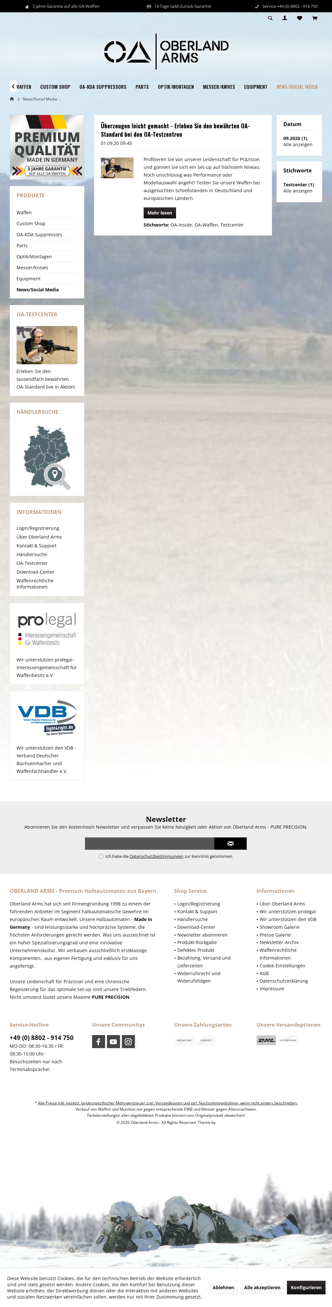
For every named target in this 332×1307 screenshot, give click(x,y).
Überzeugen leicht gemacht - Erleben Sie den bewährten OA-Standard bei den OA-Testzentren (175, 130)
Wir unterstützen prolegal (288, 911)
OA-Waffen (206, 225)
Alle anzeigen (298, 144)
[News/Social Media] (297, 86)
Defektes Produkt (195, 950)
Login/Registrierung (38, 528)
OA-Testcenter (32, 563)
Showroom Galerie (280, 927)
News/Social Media (38, 289)
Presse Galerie (275, 935)
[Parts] (142, 86)
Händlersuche (32, 554)
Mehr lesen (160, 213)
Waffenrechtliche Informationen (35, 584)
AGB (264, 973)
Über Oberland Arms (39, 537)
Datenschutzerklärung (284, 981)
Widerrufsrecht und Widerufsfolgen (198, 977)
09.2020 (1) (295, 138)
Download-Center (35, 572)
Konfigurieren (306, 1287)
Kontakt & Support (36, 546)
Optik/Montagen (34, 256)
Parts (22, 245)
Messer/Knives (32, 267)
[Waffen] (23, 86)
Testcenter (231, 225)
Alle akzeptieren (262, 1287)
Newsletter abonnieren (202, 935)
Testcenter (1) (298, 184)
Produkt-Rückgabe (197, 942)
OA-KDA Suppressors (39, 234)
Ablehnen (223, 1287)
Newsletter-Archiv (279, 942)
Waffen (24, 212)
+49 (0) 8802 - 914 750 (42, 1037)
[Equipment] (256, 86)
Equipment (29, 278)
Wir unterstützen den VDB (288, 919)
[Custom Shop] (55, 86)
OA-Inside (181, 225)
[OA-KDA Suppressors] (103, 86)
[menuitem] (314, 18)
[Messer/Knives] (219, 86)
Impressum (272, 989)
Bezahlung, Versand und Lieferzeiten (204, 962)
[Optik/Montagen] (175, 86)
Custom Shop (31, 223)
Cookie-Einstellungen (282, 966)
